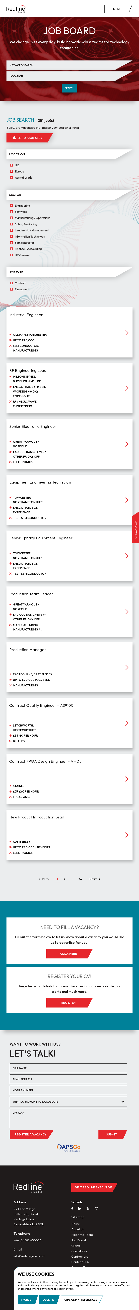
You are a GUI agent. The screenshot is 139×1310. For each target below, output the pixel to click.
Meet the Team (82, 1235)
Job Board (78, 1240)
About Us (77, 1229)
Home (75, 1224)
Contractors (79, 1256)
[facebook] (72, 1208)
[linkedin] (79, 1208)
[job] (69, 345)
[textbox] (66, 1102)
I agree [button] (26, 1299)
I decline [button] (48, 1299)
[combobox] (68, 1102)
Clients (75, 1246)
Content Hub (80, 1262)
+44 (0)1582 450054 (27, 1240)
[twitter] (88, 1208)
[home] (16, 9)
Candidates (79, 1251)
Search (70, 88)
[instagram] (96, 1208)
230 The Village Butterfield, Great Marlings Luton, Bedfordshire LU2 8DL (29, 1216)
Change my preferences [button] (80, 1299)
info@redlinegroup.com (29, 1256)
